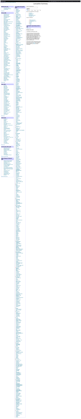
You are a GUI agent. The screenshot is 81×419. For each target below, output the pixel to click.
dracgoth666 (18, 116)
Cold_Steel (17, 72)
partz (16, 280)
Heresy (5, 42)
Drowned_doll (18, 120)
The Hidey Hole (6, 70)
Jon (16, 193)
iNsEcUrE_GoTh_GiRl (19, 181)
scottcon (17, 325)
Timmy (17, 368)
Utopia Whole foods (7, 173)
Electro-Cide (6, 126)
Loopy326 (17, 227)
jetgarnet (17, 189)
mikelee (17, 244)
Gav (16, 149)
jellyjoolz (17, 187)
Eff (16, 125)
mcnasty (17, 240)
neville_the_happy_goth (19, 265)
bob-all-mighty (18, 56)
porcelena (17, 292)
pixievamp (17, 288)
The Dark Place (6, 139)
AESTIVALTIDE (18, 15)
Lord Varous (18, 228)
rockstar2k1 (18, 315)
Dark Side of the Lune (7, 123)
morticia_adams (18, 256)
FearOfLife (17, 144)
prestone (5, 151)
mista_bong (18, 248)
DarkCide (5, 124)
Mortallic (17, 254)
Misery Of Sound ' (6, 134)
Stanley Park (6, 171)
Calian (17, 60)
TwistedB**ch (18, 378)
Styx (4, 67)
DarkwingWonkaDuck (19, 92)
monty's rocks (6, 48)
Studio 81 (5, 66)
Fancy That (5, 35)
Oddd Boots (6, 50)
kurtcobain (17, 207)
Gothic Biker (6, 39)
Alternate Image (6, 15)
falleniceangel (18, 141)
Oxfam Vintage (6, 52)
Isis (4, 43)
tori (16, 371)
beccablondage (18, 42)
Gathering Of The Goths (7, 150)
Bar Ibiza (5, 85)
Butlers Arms (6, 87)
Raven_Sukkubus (18, 309)
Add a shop (3, 82)
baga (16, 39)
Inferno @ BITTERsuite (7, 130)
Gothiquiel (17, 168)
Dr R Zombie (18, 115)
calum (17, 62)
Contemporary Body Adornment (7, 26)
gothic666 (17, 160)
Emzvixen (17, 129)
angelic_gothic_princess (19, 28)
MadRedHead (18, 230)
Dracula (17, 117)
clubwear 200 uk (6, 24)
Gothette (17, 158)
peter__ (17, 284)
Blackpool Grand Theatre (8, 161)
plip (16, 290)
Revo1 (17, 312)
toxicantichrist (18, 373)
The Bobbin (5, 97)
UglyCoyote (18, 383)
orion (16, 278)
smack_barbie (18, 336)
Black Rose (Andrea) (19, 48)
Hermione (17, 174)
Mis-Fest (5, 133)
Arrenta (17, 32)
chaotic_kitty (18, 67)
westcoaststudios (18, 401)
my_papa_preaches (19, 260)
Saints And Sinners (7, 62)
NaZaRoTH (17, 262)
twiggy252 (17, 377)
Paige (17, 279)
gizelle (17, 153)
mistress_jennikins (19, 250)
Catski (17, 64)
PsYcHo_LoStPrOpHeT (19, 297)
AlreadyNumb (18, 21)
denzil (17, 101)
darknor (17, 90)
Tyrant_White (18, 381)
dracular (17, 118)
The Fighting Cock (7, 101)
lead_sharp (17, 215)
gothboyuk (17, 157)
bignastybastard (18, 45)
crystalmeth (17, 81)
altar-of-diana (18, 22)
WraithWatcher (18, 409)
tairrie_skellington (18, 353)
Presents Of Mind (6, 57)
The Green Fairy (18, 360)
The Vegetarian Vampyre (8, 154)
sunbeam (17, 352)
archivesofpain (18, 31)
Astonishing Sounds (7, 19)
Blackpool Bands (6, 148)
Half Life (5, 127)
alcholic (17, 19)
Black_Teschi (18, 51)
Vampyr (17, 392)
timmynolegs (18, 369)
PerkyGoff (17, 283)
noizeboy (17, 272)
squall (17, 345)
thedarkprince (18, 361)
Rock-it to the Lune (7, 136)
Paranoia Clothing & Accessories (7, 54)
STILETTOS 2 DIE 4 (7, 65)
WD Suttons (6, 114)
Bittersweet (5, 22)
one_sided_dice (18, 277)
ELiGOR (17, 126)
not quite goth (18, 273)
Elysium (5, 32)
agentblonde (18, 17)
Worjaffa (17, 408)
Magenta (5, 46)
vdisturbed (17, 395)
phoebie (17, 286)
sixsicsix (17, 331)
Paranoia (5, 53)
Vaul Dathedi (18, 394)
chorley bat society (7, 162)
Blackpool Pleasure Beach (8, 160)
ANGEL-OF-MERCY (19, 26)
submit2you (17, 349)
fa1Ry (17, 138)
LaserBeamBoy (18, 211)
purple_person (18, 303)
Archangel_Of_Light (19, 30)
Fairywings (17, 139)
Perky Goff (17, 282)
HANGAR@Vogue (7, 128)
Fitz (16, 147)
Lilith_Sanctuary (18, 222)
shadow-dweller (18, 326)
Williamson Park (6, 174)
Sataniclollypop (18, 322)
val (16, 387)
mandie (17, 234)
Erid (16, 132)
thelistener (17, 363)
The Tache (5, 141)
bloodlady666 (18, 55)
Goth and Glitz (6, 38)
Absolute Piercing (6, 14)
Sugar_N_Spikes (18, 350)
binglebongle (18, 47)
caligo (17, 61)
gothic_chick (18, 165)
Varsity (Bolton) (6, 113)
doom (17, 113)
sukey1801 (17, 351)
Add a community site (4, 156)
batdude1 (17, 41)
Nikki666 (17, 270)
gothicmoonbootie (18, 163)
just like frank (18, 196)
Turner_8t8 (17, 375)
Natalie (17, 261)
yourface (17, 414)
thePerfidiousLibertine (19, 364)
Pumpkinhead (6, 58)
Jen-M (17, 188)
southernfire (18, 340)
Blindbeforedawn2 (19, 53)
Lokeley (17, 226)
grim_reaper (18, 172)
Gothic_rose (18, 167)
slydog (17, 335)
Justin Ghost (18, 197)
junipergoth (17, 195)
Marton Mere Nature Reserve (8, 168)
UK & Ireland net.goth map (12, 2)
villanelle (17, 397)
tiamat (17, 367)
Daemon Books (6, 28)
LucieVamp (17, 229)
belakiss (17, 43)
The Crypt (5, 98)
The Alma (5, 96)
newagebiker (18, 266)
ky (16, 208)
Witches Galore (6, 79)
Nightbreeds (6, 49)
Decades (5, 30)
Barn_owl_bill (18, 40)
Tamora (17, 355)
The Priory (5, 106)
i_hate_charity (18, 183)
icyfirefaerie (17, 180)
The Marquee (6, 140)
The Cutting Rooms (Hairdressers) (7, 69)
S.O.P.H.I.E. (6, 152)
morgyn (17, 253)
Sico (16, 329)
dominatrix (17, 111)
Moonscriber (18, 251)
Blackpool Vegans (6, 149)
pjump (17, 289)
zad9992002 (18, 415)
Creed (17, 77)
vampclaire (17, 388)
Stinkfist (17, 348)
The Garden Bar (6, 102)
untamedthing (18, 386)
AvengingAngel (18, 36)
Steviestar (17, 347)
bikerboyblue (18, 46)
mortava (17, 255)
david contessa (18, 94)
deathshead (18, 98)
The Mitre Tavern (6, 105)
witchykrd (17, 404)
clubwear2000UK (18, 69)
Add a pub (3, 115)
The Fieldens (6, 100)
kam (16, 198)
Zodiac (5, 80)
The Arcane (18, 359)
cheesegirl (17, 68)
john (16, 192)
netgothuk (17, 264)
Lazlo (17, 213)
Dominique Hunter (19, 112)
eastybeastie (18, 124)
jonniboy (17, 194)
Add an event (29, 28)
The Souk (5, 71)
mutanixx (17, 259)
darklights (17, 89)
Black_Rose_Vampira (19, 50)
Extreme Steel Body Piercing (8, 164)
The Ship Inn (6, 108)
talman (17, 354)
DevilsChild (17, 106)
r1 (16, 307)
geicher (17, 150)
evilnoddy (17, 136)
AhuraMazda (18, 18)
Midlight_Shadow (18, 243)
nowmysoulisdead (18, 274)
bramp (17, 59)
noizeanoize (18, 271)
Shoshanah (17, 328)
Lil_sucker (17, 224)
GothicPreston (18, 164)
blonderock (17, 54)
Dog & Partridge (6, 89)
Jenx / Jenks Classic (7, 131)
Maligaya (5, 47)
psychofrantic (18, 296)
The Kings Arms (6, 104)
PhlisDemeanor (18, 285)
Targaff (17, 356)
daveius (17, 93)
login (34, 43)
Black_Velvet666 (18, 52)
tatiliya (17, 357)
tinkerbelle (17, 370)
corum (17, 75)
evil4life (17, 135)
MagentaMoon (18, 231)
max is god (17, 239)
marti (16, 236)
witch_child (17, 405)
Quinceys (5, 135)
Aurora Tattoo (6, 20)
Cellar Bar (5, 88)
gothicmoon (18, 162)
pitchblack (17, 287)
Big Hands (5, 86)
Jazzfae (17, 186)
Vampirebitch (18, 389)
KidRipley (17, 201)
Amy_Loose (18, 24)
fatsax (17, 142)
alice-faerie (17, 20)
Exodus (17, 137)
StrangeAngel (6, 9)
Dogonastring (18, 110)
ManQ (17, 235)
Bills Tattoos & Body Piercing (8, 21)
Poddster (17, 291)
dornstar (17, 114)
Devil (16, 105)
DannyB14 (17, 85)
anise (5, 18)
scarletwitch (18, 324)
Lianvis (17, 219)
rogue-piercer (18, 316)
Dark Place (5, 122)
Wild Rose (5, 77)
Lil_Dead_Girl (18, 223)
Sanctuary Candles (7, 63)
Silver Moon (6, 64)
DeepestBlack (18, 100)
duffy (16, 121)
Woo (16, 407)
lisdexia (17, 225)
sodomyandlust (18, 338)
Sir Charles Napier (7, 94)
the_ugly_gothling (18, 366)
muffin (17, 258)
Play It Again (6, 56)
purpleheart (17, 301)
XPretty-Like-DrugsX (19, 412)
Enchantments (6, 33)
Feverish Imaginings (7, 36)
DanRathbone (18, 86)
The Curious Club (6, 138)
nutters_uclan (18, 275)
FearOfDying (18, 143)
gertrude (17, 152)
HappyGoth (17, 173)
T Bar (5, 95)
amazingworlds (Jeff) (32, 15)
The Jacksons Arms (7, 103)
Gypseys (5, 40)
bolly (16, 57)
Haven (5, 41)
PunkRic (17, 299)
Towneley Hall (6, 172)
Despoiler (17, 103)
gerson (17, 151)
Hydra (5, 129)
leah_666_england (19, 216)
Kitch (16, 204)
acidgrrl (17, 12)
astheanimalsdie (18, 35)
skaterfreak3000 (18, 332)
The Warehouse (6, 143)
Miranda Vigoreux (18, 245)
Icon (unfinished (18, 178)
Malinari (17, 233)
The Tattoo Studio (6, 72)
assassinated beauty (19, 33)
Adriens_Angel (18, 14)
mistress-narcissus (19, 249)
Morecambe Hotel (6, 93)
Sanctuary (5, 153)
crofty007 (17, 78)
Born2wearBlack (18, 58)
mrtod (17, 257)
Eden (5, 31)
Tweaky (17, 376)
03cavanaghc (18, 10)
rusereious (17, 318)
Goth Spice (17, 156)
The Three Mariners (7, 109)
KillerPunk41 (18, 202)
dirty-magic (17, 108)
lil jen (17, 220)
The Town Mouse (6, 110)
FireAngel (17, 146)
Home (6, 2)
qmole (17, 304)
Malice (5, 132)
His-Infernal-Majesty (19, 176)
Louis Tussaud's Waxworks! (8, 167)
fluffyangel (17, 148)
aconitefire (17, 13)
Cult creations (6, 27)
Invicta (17, 182)
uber (16, 382)
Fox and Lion (6, 90)
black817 (17, 49)
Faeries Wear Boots (7, 34)
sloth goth (17, 334)
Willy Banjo (5, 78)
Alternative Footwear (7, 16)
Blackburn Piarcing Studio (8, 23)
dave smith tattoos (7, 29)
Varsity (5, 112)
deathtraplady (18, 99)
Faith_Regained (18, 140)
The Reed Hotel (6, 107)
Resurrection (6, 61)
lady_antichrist (18, 210)
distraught (17, 109)
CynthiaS (17, 83)
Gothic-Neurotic (18, 159)
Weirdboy (17, 400)
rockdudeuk (18, 314)
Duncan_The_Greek (19, 122)
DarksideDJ (18, 91)
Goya (17, 171)
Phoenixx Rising (6, 55)
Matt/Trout (17, 238)
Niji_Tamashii (18, 269)
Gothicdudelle (18, 161)
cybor (17, 82)
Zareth (17, 416)
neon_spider (18, 263)
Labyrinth (5, 45)
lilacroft (17, 221)
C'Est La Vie (6, 121)
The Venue (5, 111)
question (17, 306)
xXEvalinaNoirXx (18, 413)
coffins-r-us (17, 71)
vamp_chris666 (18, 393)
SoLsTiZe (17, 339)
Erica (17, 131)
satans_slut (17, 323)
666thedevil (17, 11)
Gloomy (17, 155)
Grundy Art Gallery (7, 165)
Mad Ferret (5, 92)
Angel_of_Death (18, 29)
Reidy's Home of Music (7, 60)
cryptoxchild (18, 80)
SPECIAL (17, 342)
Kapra (5, 44)
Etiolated (17, 134)
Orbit (4, 51)
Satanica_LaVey (18, 321)
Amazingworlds (6, 17)
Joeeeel (17, 191)
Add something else (4, 176)
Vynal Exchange (6, 76)
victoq (17, 396)
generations (6, 37)
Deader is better (18, 95)
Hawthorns (5, 91)
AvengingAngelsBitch (19, 37)
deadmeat (17, 96)
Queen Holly (18, 305)
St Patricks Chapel (7, 170)
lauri (16, 212)
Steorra (17, 346)
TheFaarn (17, 362)
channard (17, 66)
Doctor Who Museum (7, 163)
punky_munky (18, 300)
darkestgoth (18, 87)
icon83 (17, 179)
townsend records (6, 73)
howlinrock (17, 177)
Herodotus (17, 175)
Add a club (3, 144)
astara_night (18, 34)
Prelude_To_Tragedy (19, 293)
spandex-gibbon (18, 341)
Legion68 (17, 217)
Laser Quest (6, 166)
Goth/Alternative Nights (7, 8)
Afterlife (5, 119)
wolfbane (17, 406)
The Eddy (5, 99)
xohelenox (17, 411)
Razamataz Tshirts (7, 59)
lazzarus (17, 214)
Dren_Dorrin (18, 119)
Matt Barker (18, 237)
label (16, 209)
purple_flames (18, 302)
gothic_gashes (18, 166)
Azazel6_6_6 (18, 38)
